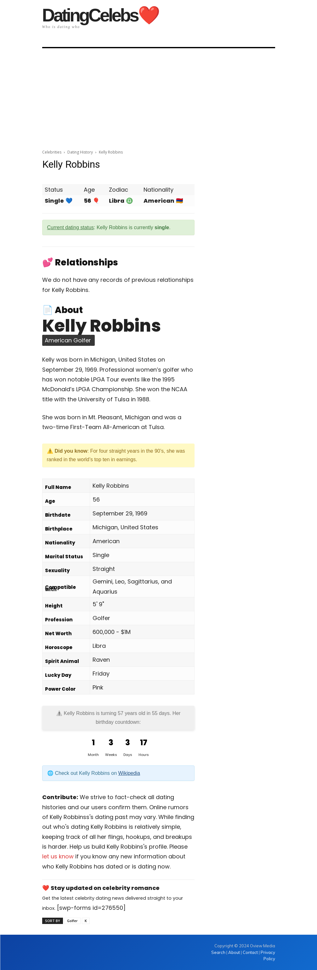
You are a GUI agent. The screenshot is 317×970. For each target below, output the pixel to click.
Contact (250, 952)
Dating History (80, 152)
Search (218, 952)
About (234, 952)
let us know (58, 856)
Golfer (72, 920)
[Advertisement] (158, 97)
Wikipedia (129, 773)
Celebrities (51, 152)
